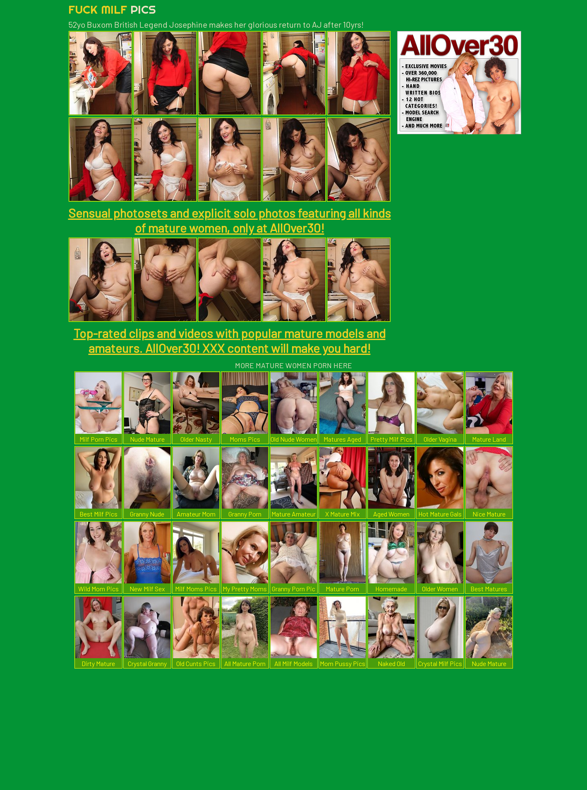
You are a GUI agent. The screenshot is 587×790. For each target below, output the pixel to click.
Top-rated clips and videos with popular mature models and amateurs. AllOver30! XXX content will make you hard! (230, 340)
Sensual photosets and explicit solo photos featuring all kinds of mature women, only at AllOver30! (229, 220)
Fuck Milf (112, 9)
